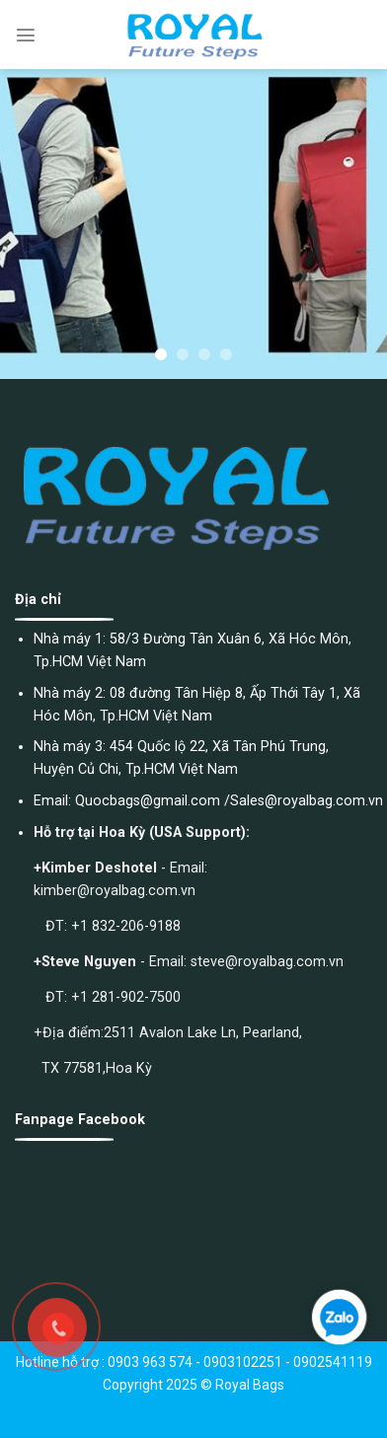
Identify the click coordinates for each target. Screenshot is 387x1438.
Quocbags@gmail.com (147, 801)
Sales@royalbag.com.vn (306, 801)
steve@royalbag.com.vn (267, 961)
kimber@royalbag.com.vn (114, 890)
